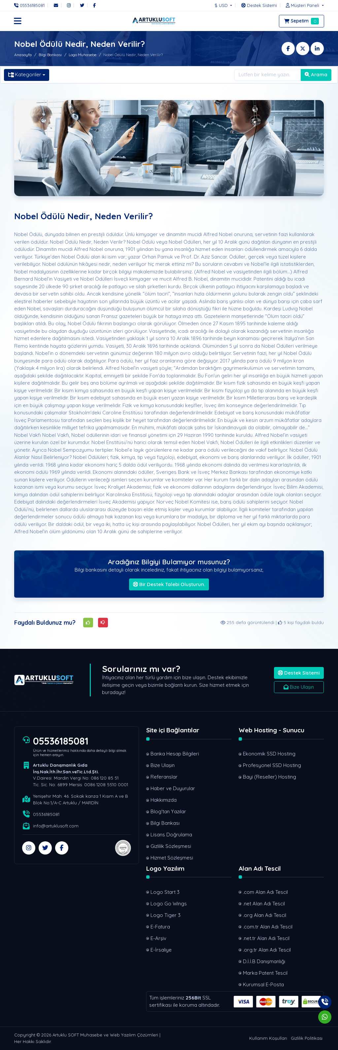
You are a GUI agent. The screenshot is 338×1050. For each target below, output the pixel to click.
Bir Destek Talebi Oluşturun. (169, 584)
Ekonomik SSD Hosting (269, 754)
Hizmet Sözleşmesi (172, 858)
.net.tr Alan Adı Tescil (266, 938)
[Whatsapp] (324, 1017)
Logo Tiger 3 (166, 915)
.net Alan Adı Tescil (264, 903)
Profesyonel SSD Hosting (272, 765)
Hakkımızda (164, 800)
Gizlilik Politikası (306, 1038)
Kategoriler (25, 74)
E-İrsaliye (161, 950)
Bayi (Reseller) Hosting (269, 777)
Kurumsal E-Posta (263, 984)
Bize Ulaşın (299, 687)
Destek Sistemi (299, 673)
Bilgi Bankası (50, 54)
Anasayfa (23, 54)
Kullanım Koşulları (268, 1038)
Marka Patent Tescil (265, 973)
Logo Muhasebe (82, 54)
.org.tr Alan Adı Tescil (267, 950)
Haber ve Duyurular (173, 788)
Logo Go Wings (169, 903)
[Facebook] (94, 5)
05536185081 (60, 741)
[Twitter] (82, 5)
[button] (303, 5)
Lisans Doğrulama (171, 834)
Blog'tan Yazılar (168, 811)
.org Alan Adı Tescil (264, 915)
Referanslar (164, 777)
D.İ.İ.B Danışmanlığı (264, 961)
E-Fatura (160, 927)
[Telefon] (31, 5)
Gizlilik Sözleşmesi (171, 846)
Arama (316, 74)
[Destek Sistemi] (259, 5)
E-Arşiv (158, 938)
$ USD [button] (222, 5)
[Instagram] (69, 5)
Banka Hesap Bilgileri (175, 754)
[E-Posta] (56, 5)
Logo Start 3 (165, 892)
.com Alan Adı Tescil (265, 892)
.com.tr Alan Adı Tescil (267, 927)
